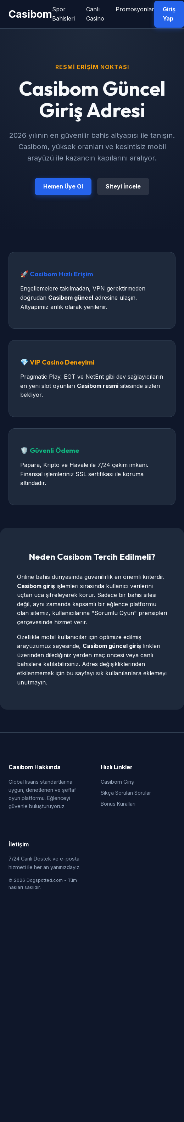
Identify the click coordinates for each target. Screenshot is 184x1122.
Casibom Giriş (117, 782)
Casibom (30, 14)
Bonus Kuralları (118, 804)
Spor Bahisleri (63, 14)
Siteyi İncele (123, 186)
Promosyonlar (135, 9)
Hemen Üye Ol (63, 186)
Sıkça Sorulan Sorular (126, 793)
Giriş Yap (169, 14)
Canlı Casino (95, 14)
